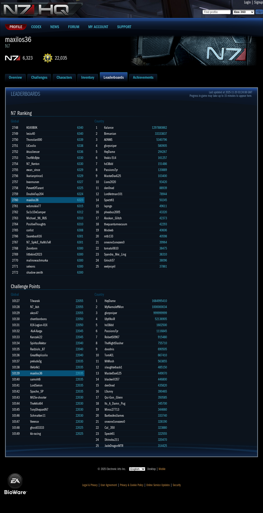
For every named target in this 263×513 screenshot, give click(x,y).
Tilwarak (35, 301)
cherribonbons (38, 319)
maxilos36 (32, 200)
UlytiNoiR (110, 319)
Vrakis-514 (110, 158)
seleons (30, 266)
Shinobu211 (112, 440)
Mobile (162, 469)
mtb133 (108, 236)
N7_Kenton (32, 164)
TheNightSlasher (114, 343)
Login (247, 2)
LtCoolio (31, 146)
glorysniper (110, 146)
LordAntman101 (113, 194)
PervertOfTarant (34, 188)
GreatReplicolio (39, 355)
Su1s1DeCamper (36, 212)
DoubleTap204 (34, 194)
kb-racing (35, 434)
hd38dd (108, 164)
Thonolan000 (34, 140)
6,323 (28, 58)
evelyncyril (109, 266)
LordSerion (36, 385)
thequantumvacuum (115, 224)
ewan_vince (33, 170)
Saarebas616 (34, 236)
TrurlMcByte (32, 158)
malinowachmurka (37, 260)
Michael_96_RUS (36, 218)
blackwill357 (112, 379)
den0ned (109, 188)
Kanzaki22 (36, 337)
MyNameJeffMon (114, 307)
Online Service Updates (158, 485)
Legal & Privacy (90, 485)
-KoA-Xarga (36, 331)
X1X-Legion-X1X (38, 325)
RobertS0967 (112, 337)
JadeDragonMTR (114, 446)
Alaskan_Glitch (113, 218)
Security (177, 485)
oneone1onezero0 (114, 242)
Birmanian (110, 134)
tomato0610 (111, 248)
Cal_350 (110, 427)
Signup (258, 2)
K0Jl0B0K (31, 127)
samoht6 (35, 379)
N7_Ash (34, 307)
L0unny (109, 391)
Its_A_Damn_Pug (115, 403)
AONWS (108, 140)
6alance (108, 127)
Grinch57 (109, 260)
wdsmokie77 (33, 206)
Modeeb (108, 230)
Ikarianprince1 (34, 176)
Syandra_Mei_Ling (115, 254)
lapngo (108, 206)
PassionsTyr (111, 170)
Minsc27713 (112, 409)
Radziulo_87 (37, 349)
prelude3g (35, 361)
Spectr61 (109, 200)
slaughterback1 (113, 367)
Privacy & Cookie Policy (131, 485)
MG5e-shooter (38, 397)
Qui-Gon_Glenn (114, 397)
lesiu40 (30, 134)
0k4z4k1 (35, 367)
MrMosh (109, 361)
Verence (34, 421)
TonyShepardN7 (39, 409)
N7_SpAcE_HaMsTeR (38, 242)
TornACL (109, 355)
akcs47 (34, 313)
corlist (29, 230)
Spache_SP (36, 391)
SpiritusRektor (38, 343)
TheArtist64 (36, 403)
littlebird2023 (34, 254)
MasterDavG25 (112, 176)
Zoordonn (31, 248)
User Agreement (109, 485)
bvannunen (32, 182)
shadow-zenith (34, 272)
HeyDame (109, 152)
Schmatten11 (38, 415)
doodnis (109, 349)
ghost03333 (37, 427)
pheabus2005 (112, 212)
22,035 (61, 58)
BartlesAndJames (114, 415)
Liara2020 (110, 182)
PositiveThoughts (36, 224)
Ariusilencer (32, 152)
